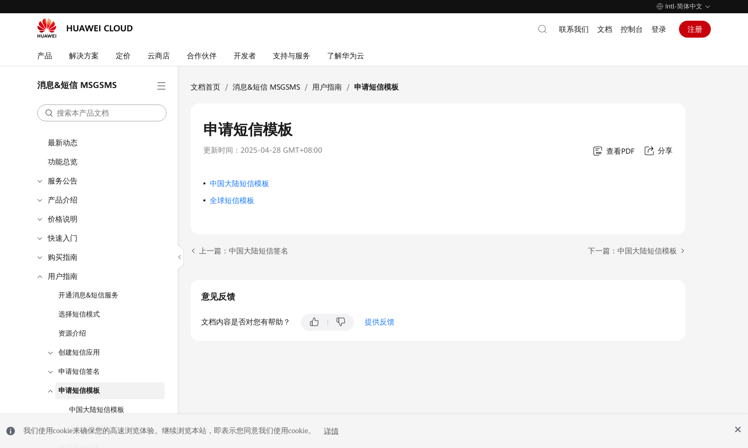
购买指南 (63, 257)
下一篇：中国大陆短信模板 (632, 251)
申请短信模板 (79, 390)
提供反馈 (379, 322)
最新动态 (63, 142)
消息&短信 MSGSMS (266, 87)
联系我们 (574, 29)
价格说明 (63, 219)
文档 (604, 29)
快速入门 (63, 238)
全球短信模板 (232, 200)
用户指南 (63, 276)
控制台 (632, 29)
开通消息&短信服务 (88, 295)
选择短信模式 (79, 314)
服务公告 (63, 181)
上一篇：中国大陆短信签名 (243, 251)
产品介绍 (63, 200)
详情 (331, 431)
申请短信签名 (79, 371)
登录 (658, 29)
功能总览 (63, 161)
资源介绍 (72, 333)
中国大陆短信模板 (96, 410)
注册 (694, 29)
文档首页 (205, 87)
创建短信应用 (79, 352)
